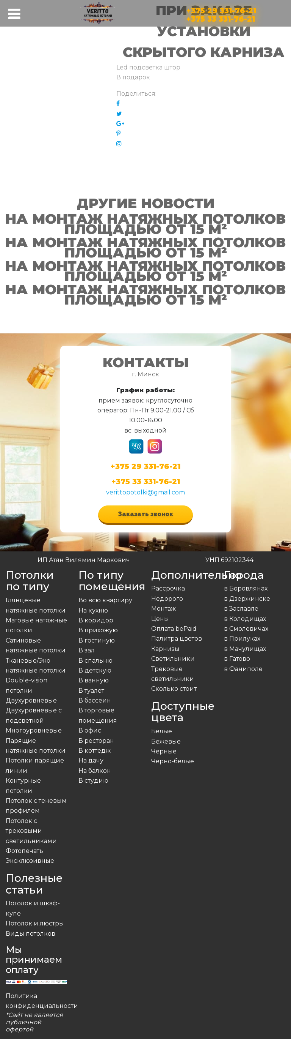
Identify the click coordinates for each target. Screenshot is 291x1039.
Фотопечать (24, 850)
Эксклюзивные (30, 860)
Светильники (173, 658)
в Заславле (241, 608)
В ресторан (96, 740)
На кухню (93, 610)
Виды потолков (30, 933)
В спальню (95, 660)
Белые (161, 731)
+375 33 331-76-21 (220, 18)
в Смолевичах (246, 628)
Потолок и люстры (35, 923)
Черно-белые (172, 761)
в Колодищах (245, 618)
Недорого (167, 598)
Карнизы (165, 648)
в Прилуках (242, 638)
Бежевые (166, 741)
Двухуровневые (31, 700)
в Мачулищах (245, 648)
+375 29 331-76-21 (221, 9)
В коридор (95, 620)
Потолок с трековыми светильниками (31, 831)
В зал (86, 650)
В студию (93, 780)
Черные (164, 751)
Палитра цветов (176, 638)
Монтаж (163, 608)
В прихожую (98, 630)
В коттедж (94, 750)
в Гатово (237, 658)
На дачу (90, 760)
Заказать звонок (145, 514)
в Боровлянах (246, 588)
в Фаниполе (243, 669)
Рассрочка (168, 588)
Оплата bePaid (174, 628)
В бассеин (94, 700)
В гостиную (96, 640)
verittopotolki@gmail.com (145, 492)
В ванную (93, 680)
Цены (160, 618)
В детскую (94, 670)
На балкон (94, 770)
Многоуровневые (34, 730)
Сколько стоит (174, 688)
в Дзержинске (247, 598)
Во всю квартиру (105, 600)
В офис (89, 730)
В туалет (91, 690)
